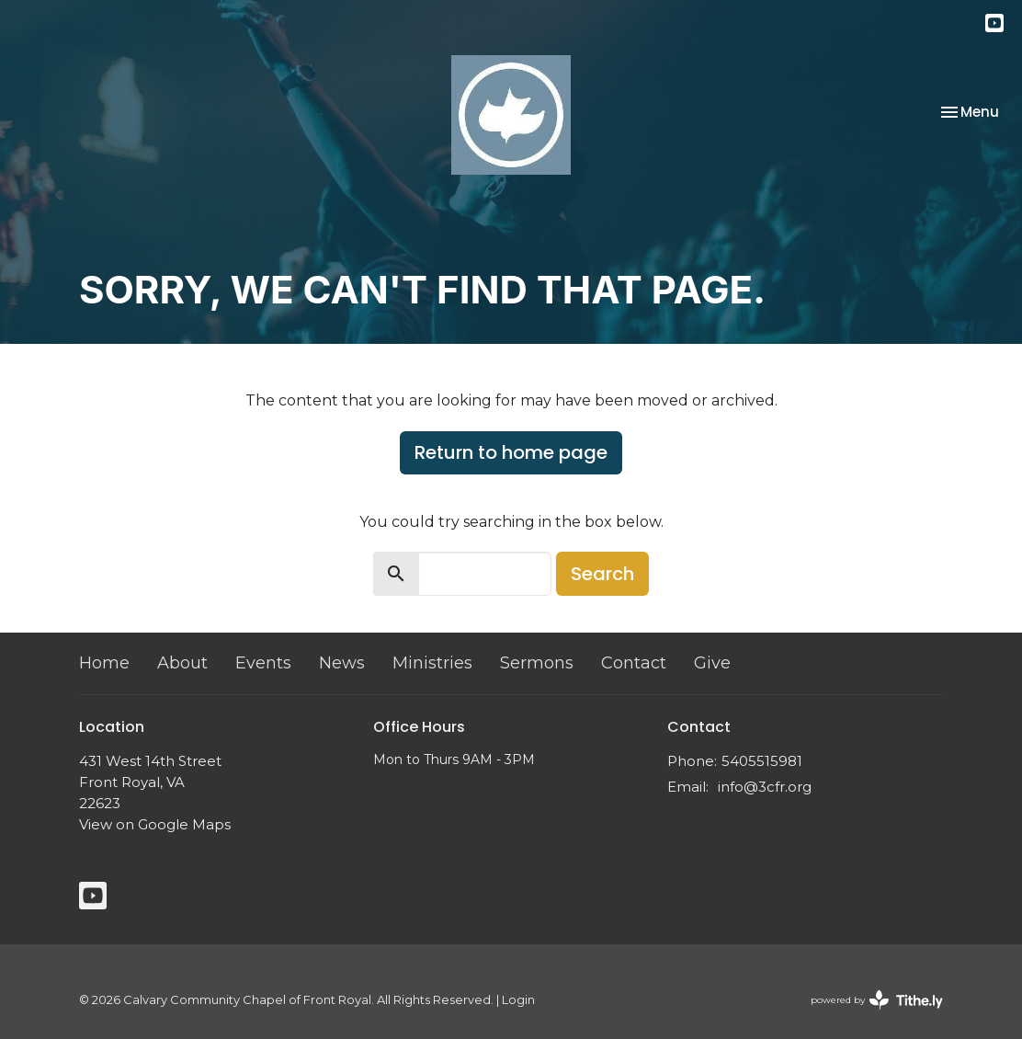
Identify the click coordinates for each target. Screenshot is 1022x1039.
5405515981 (761, 761)
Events (263, 663)
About (182, 663)
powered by (877, 1000)
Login (518, 1000)
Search (602, 574)
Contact (633, 663)
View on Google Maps (155, 824)
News (342, 663)
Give (712, 663)
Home (104, 663)
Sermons (536, 663)
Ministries (432, 663)
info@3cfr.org (765, 786)
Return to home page (511, 452)
